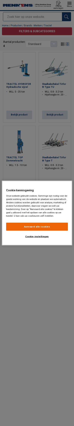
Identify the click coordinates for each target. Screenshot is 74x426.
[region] (37, 213)
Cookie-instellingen (37, 236)
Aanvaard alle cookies (37, 226)
